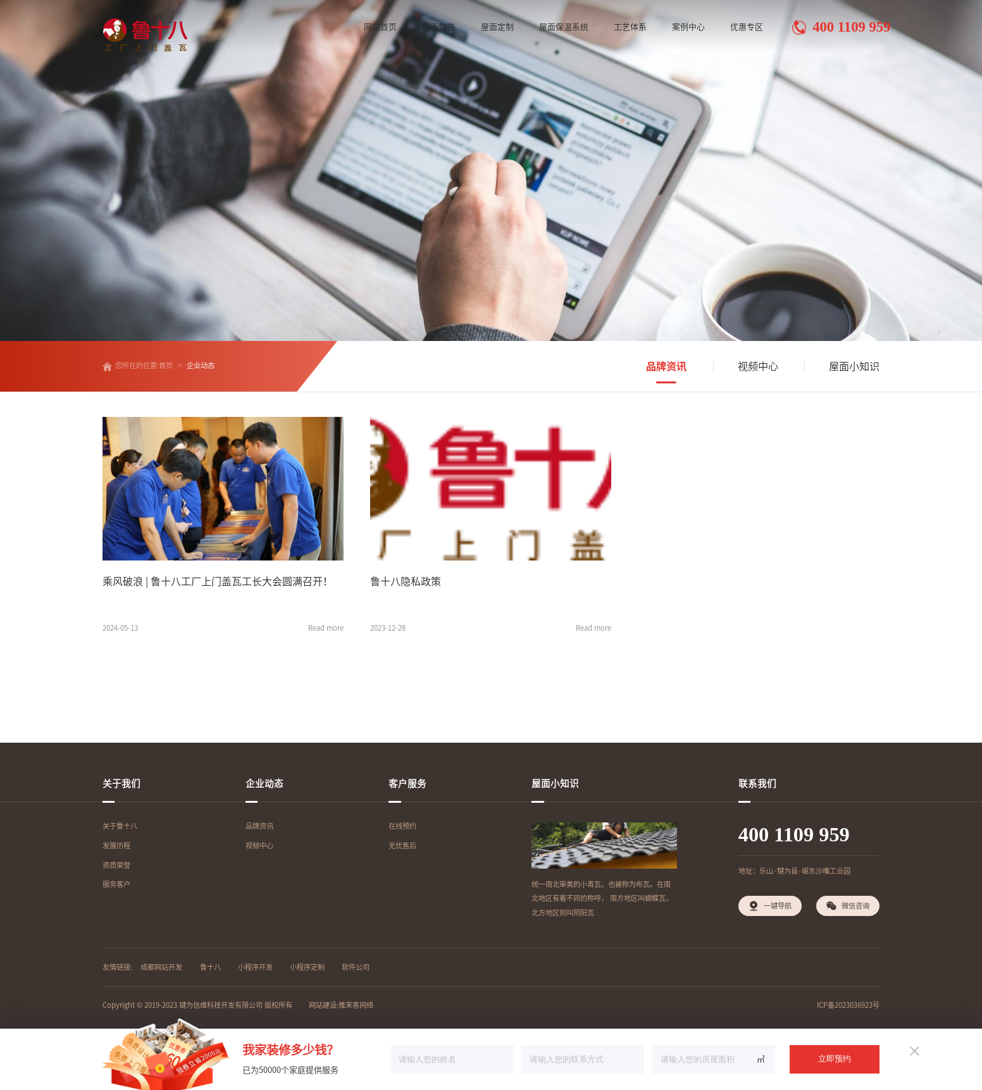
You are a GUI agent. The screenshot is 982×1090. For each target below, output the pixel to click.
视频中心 (758, 366)
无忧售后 (402, 845)
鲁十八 (210, 966)
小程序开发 (255, 966)
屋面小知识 (854, 366)
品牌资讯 (666, 366)
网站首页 (380, 27)
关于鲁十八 (120, 825)
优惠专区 (746, 27)
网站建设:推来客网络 (341, 1004)
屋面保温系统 (563, 27)
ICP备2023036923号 (848, 1004)
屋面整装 (438, 27)
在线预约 (402, 825)
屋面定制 (497, 27)
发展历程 (116, 845)
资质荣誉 (116, 865)
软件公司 (356, 966)
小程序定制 (307, 966)
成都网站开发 (161, 966)
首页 (166, 365)
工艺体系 (630, 27)
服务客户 (116, 884)
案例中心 (688, 27)
